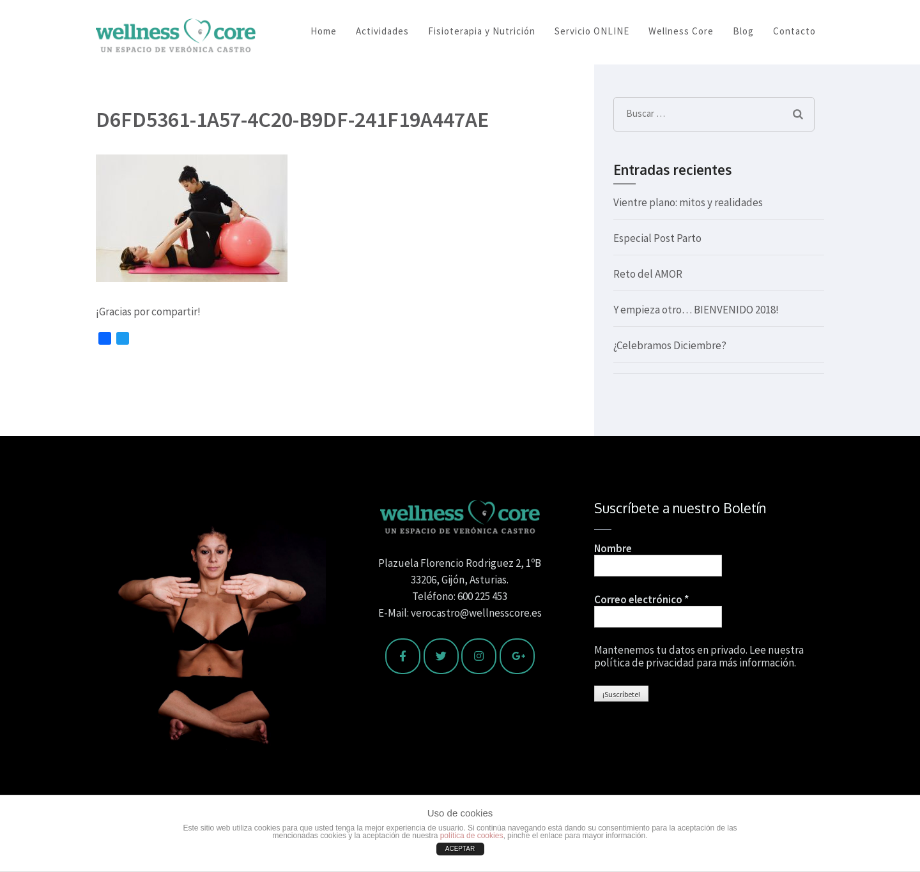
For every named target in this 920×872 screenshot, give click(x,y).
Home (323, 31)
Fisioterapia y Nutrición (481, 31)
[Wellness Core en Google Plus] (517, 656)
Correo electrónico (641, 599)
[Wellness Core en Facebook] (402, 656)
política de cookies (471, 835)
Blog (743, 31)
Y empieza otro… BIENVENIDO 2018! (696, 310)
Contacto (794, 31)
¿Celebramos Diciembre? (669, 345)
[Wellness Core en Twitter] (441, 656)
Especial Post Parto (657, 238)
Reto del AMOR (647, 274)
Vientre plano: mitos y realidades (688, 202)
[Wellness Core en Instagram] (478, 656)
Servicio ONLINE (592, 31)
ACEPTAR (460, 848)
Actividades (382, 31)
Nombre (613, 548)
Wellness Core (681, 31)
